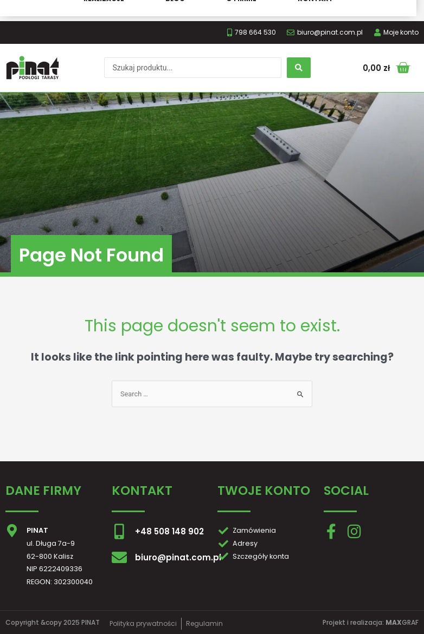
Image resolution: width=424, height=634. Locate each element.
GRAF (402, 622)
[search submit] (299, 67)
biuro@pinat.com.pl (178, 557)
